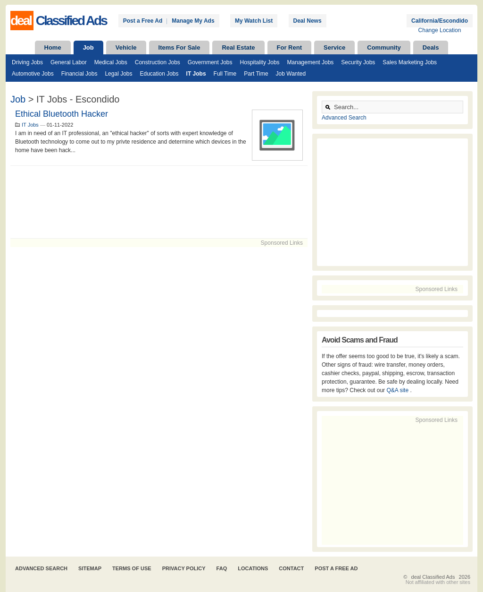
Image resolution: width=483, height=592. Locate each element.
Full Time (225, 73)
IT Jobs (196, 73)
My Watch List (254, 20)
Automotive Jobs (33, 73)
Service (334, 47)
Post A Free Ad (336, 568)
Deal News (307, 20)
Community (384, 47)
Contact (291, 568)
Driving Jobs (27, 62)
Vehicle (126, 47)
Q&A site (398, 390)
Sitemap (89, 568)
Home (52, 47)
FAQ (222, 568)
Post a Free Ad (143, 20)
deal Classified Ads (433, 577)
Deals (431, 47)
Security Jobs (358, 62)
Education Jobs (159, 73)
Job (88, 47)
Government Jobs (210, 62)
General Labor (68, 62)
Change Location (439, 30)
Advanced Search (344, 117)
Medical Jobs (110, 62)
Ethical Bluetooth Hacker (61, 114)
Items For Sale (179, 47)
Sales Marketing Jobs (410, 62)
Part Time (256, 73)
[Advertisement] (159, 202)
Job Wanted (291, 73)
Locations (253, 568)
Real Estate (238, 47)
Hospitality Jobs (260, 62)
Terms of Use (131, 568)
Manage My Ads (193, 20)
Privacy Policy (184, 568)
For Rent (289, 47)
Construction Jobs (157, 62)
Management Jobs (310, 62)
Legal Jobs (118, 73)
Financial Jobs (79, 73)
